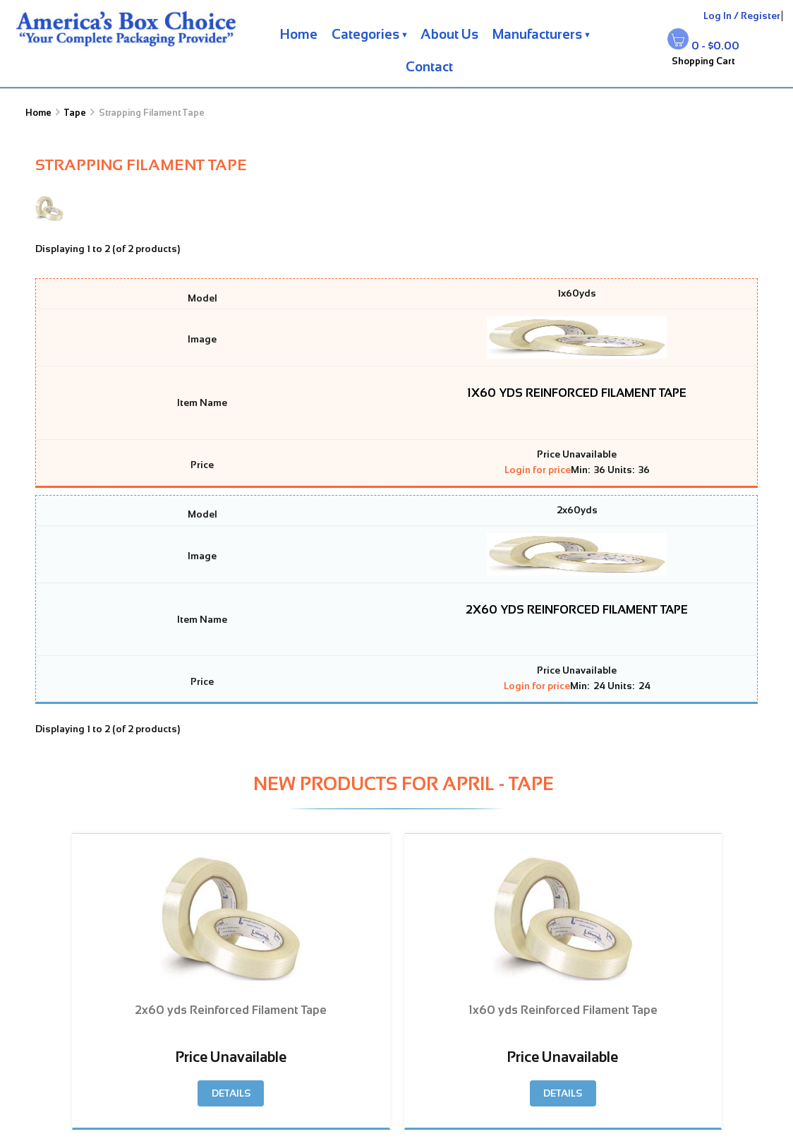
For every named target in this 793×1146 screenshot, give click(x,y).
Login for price (537, 470)
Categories (365, 34)
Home (298, 34)
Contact (429, 66)
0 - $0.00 (715, 46)
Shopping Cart (703, 61)
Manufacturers (537, 34)
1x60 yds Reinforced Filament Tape (576, 392)
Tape (75, 112)
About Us (449, 34)
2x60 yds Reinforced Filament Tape (577, 609)
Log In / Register (741, 16)
